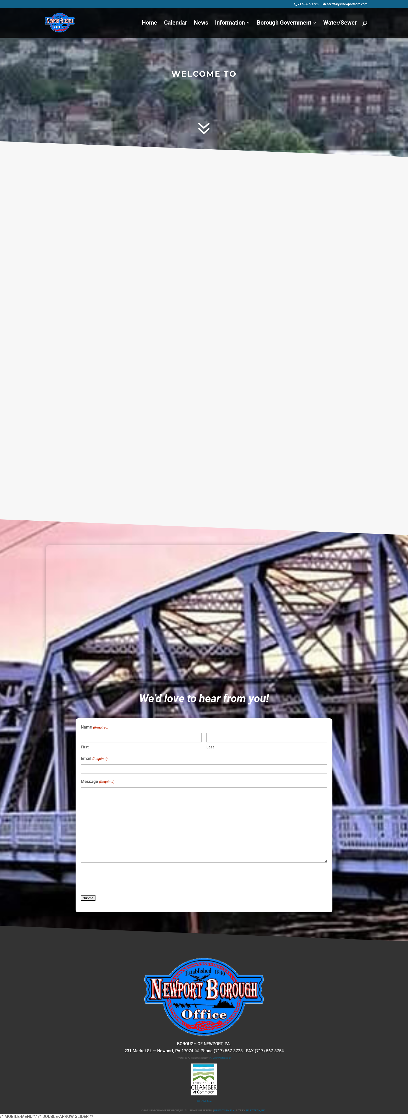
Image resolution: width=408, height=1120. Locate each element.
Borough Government (284, 23)
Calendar (175, 23)
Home (149, 23)
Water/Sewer (340, 23)
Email (94, 758)
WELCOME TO (204, 74)
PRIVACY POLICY (224, 1110)
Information (230, 23)
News (201, 23)
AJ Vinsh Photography (220, 1058)
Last (210, 747)
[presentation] (120, 879)
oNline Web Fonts (204, 1101)
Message (97, 781)
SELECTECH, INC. (256, 1110)
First (85, 747)
